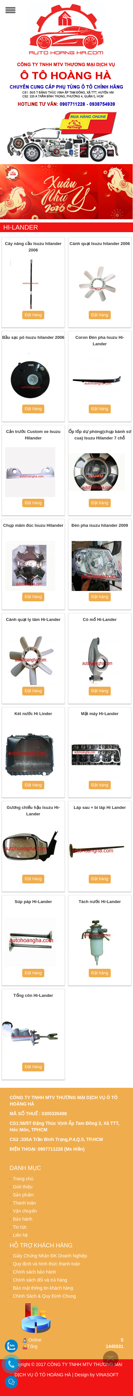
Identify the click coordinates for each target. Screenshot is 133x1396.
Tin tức (20, 1227)
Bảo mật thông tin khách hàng (43, 1288)
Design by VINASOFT (96, 1374)
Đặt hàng (33, 314)
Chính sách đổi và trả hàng (40, 1280)
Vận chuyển (25, 1211)
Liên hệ (20, 1235)
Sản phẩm (23, 1194)
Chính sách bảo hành (34, 1271)
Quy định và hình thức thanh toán (46, 1263)
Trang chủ (23, 1178)
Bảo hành (22, 1219)
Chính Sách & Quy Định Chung (44, 1296)
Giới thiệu (23, 1186)
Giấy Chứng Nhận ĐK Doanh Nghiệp (50, 1255)
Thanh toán (24, 1202)
